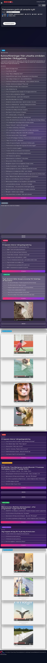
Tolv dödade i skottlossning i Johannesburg (15, 127)
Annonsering (41, 652)
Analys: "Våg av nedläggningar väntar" (14, 73)
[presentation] (9, 18)
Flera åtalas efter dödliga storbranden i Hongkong (16, 109)
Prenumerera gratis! (9, 23)
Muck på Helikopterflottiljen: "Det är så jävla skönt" (17, 86)
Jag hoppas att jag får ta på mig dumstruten (15, 454)
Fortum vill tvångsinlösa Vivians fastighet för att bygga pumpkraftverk (21, 91)
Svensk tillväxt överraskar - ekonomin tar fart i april (18, 254)
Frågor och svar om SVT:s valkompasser (14, 140)
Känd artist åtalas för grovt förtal (13, 484)
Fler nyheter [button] (23, 271)
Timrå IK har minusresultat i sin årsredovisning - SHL (18, 247)
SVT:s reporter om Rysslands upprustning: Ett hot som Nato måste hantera (22, 130)
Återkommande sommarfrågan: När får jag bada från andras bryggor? (21, 145)
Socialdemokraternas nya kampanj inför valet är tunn (18, 265)
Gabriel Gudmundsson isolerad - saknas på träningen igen (18, 451)
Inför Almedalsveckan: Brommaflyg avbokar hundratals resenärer (20, 122)
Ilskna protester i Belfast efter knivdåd (14, 161)
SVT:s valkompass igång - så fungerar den (15, 114)
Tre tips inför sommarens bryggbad (13, 148)
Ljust (40, 5)
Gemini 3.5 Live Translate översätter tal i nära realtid (18, 292)
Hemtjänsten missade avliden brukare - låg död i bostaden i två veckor (21, 102)
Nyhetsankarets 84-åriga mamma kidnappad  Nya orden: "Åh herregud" (21, 476)
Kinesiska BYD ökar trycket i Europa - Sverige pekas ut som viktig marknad (22, 76)
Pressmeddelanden (20, 652)
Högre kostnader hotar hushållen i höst (15, 262)
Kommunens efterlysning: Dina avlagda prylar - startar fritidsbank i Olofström (22, 81)
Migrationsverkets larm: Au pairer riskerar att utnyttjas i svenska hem (20, 189)
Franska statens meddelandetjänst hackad (17, 290)
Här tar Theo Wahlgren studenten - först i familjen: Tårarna (18, 471)
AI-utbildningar (27, 652)
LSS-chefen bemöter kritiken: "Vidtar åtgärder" (16, 135)
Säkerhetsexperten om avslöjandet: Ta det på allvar (17, 158)
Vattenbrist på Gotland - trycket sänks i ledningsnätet (17, 96)
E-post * (4, 12)
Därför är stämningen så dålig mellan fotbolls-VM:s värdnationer (20, 132)
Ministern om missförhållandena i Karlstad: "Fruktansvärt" (18, 179)
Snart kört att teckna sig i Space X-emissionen (17, 252)
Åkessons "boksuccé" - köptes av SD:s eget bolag (17, 125)
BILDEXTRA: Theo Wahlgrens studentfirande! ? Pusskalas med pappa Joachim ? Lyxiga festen (26, 510)
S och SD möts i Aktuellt (11, 71)
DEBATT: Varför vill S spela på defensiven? (16, 249)
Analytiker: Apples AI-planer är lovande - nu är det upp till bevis (20, 287)
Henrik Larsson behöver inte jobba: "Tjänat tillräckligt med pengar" (20, 441)
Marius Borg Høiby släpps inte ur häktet (14, 99)
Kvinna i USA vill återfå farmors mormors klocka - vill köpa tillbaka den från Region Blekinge (25, 119)
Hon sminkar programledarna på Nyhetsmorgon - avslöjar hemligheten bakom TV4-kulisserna (25, 478)
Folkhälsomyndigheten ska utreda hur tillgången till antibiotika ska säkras (21, 168)
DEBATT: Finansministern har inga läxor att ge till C (17, 267)
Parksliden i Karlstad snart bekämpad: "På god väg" (17, 84)
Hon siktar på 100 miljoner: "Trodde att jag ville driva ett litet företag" (22, 282)
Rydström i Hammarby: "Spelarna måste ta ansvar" (17, 449)
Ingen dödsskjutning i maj (11, 89)
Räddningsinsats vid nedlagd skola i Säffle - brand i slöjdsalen (19, 171)
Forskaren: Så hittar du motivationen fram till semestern (18, 150)
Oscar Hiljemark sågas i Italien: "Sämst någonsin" (16, 443)
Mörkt (44, 5)
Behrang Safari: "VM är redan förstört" (14, 446)
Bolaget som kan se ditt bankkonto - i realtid (16, 257)
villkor (14, 15)
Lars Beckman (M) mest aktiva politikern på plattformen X (18, 153)
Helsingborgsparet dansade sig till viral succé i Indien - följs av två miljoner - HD (23, 473)
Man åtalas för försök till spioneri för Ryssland (16, 112)
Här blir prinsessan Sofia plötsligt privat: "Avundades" (17, 513)
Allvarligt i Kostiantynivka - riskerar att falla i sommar (17, 166)
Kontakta (5, 654)
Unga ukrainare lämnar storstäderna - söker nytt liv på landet (19, 194)
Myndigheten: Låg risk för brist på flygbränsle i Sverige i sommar (19, 163)
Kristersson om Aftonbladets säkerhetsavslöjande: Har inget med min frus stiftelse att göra (25, 173)
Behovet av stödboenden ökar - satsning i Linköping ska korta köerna (21, 104)
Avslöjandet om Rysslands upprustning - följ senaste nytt (18, 117)
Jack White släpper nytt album (12, 481)
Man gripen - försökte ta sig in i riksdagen (15, 191)
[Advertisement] (23, 37)
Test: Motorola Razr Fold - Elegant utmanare (17, 285)
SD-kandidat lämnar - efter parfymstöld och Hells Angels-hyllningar (20, 186)
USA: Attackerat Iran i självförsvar (13, 155)
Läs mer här (3, 66)
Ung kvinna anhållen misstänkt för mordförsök (16, 107)
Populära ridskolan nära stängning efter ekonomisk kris (17, 533)
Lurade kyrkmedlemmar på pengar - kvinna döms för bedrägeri (19, 184)
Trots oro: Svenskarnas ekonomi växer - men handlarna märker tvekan (22, 259)
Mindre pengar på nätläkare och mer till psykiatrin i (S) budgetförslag (20, 181)
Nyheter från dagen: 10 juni (12, 68)
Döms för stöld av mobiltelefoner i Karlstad (15, 94)
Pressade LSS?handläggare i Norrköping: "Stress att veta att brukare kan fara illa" (24, 137)
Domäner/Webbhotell (35, 652)
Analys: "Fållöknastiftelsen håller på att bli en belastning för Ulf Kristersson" (22, 176)
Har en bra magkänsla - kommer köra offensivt (15, 541)
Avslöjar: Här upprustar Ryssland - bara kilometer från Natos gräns (20, 143)
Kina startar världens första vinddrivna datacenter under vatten (21, 294)
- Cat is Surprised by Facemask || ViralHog (23, 319)
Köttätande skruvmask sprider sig (13, 536)
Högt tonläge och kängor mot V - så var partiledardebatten (19, 78)
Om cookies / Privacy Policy (10, 652)
